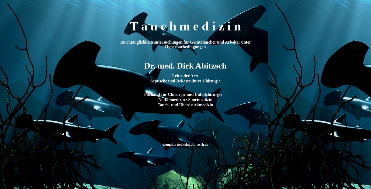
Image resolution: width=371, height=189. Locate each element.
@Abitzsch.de (198, 144)
